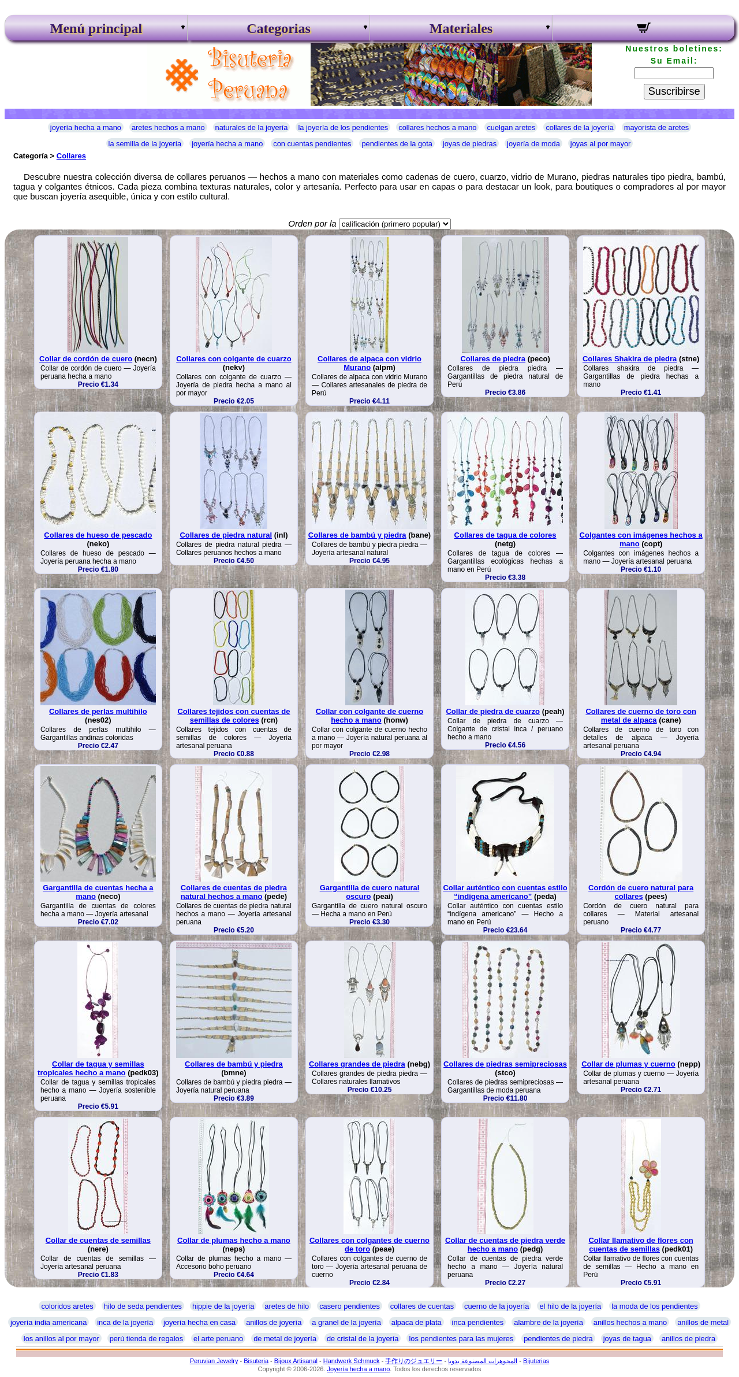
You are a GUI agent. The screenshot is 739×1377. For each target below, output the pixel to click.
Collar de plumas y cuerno (628, 1064)
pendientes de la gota (396, 143)
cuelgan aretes (511, 127)
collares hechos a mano (437, 127)
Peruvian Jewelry (214, 1360)
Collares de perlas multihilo (98, 711)
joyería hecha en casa (199, 1322)
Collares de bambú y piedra (357, 535)
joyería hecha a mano (85, 127)
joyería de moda (533, 143)
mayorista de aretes (656, 127)
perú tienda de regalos (146, 1338)
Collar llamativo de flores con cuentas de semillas (640, 1244)
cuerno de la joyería (496, 1306)
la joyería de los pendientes (343, 127)
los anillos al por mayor (61, 1338)
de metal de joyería (284, 1338)
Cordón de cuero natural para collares (640, 892)
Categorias (279, 28)
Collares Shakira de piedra (630, 358)
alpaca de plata (416, 1322)
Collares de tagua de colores (505, 535)
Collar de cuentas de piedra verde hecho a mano (505, 1244)
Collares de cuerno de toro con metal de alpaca (640, 715)
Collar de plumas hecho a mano (233, 1240)
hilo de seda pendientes (143, 1306)
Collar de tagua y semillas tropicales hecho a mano (91, 1068)
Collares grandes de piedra (357, 1064)
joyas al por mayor (600, 143)
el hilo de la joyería (570, 1306)
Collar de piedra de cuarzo (493, 711)
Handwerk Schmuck (351, 1360)
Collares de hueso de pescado (98, 535)
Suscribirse (674, 91)
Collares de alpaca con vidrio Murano (369, 363)
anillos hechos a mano (630, 1322)
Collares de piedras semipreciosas (505, 1064)
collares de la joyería (579, 127)
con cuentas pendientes (312, 143)
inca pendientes (478, 1322)
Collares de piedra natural (226, 535)
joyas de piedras (470, 143)
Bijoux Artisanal (296, 1360)
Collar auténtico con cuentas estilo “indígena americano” (505, 892)
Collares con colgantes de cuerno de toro (369, 1244)
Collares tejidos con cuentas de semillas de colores (233, 715)
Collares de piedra (492, 358)
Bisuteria (256, 1360)
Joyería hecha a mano (358, 1368)
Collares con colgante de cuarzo (233, 358)
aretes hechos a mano (168, 127)
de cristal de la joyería (362, 1338)
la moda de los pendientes (654, 1306)
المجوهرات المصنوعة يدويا (482, 1360)
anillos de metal (703, 1322)
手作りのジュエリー (413, 1360)
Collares (71, 155)
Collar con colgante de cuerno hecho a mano (369, 715)
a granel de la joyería (346, 1322)
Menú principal (96, 28)
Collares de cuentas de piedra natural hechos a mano (234, 892)
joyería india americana (48, 1322)
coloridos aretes (67, 1306)
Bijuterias (536, 1360)
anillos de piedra (688, 1338)
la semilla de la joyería (145, 143)
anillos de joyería (273, 1322)
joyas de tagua (627, 1338)
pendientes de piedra (558, 1338)
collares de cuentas (422, 1306)
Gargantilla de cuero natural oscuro (370, 892)
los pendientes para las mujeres (461, 1338)
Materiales (461, 28)
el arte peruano (218, 1338)
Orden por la (312, 223)
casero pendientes (349, 1306)
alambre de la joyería (548, 1322)
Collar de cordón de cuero (85, 358)
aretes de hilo (286, 1306)
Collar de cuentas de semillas (98, 1240)
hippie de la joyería (223, 1306)
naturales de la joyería (251, 127)
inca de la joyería (125, 1322)
